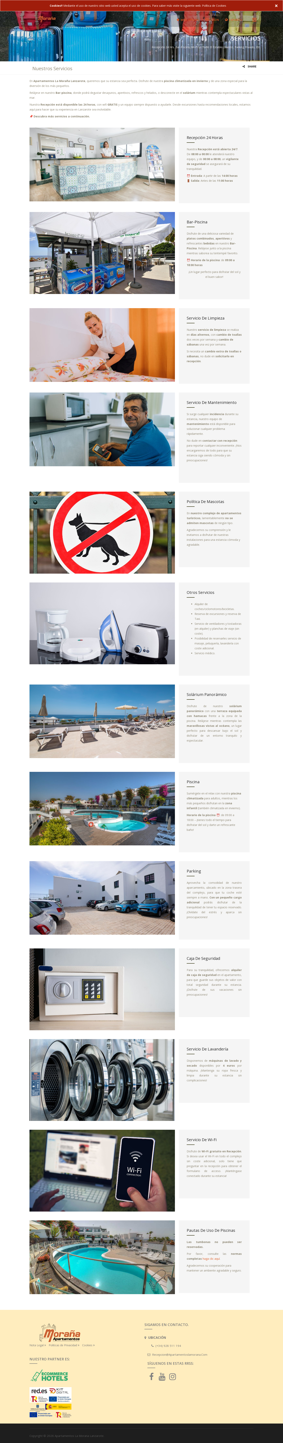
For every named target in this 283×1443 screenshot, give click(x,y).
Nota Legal (37, 1345)
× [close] (276, 5)
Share (249, 66)
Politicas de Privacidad (64, 1345)
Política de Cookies (214, 5)
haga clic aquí (211, 1259)
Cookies (88, 1345)
